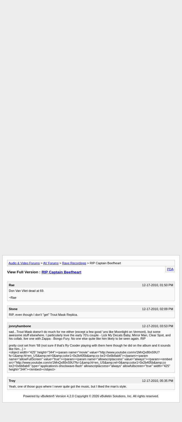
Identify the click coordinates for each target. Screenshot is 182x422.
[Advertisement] (91, 42)
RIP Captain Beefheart (61, 272)
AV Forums (51, 263)
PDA (170, 269)
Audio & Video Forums (24, 263)
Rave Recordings (74, 263)
